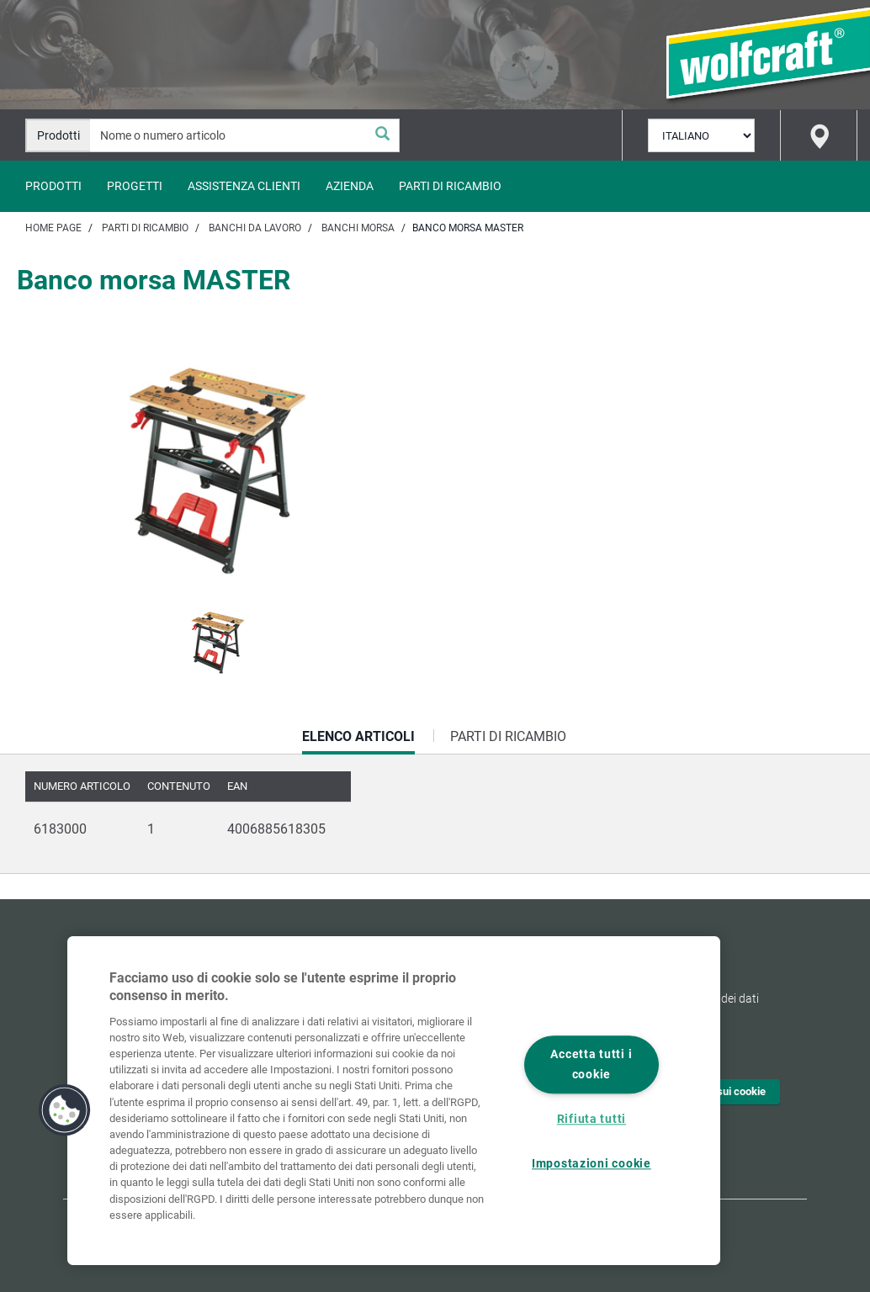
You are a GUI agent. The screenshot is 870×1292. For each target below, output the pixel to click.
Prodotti (53, 186)
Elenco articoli (358, 741)
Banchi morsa (358, 228)
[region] (393, 1100)
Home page (53, 228)
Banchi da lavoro (255, 228)
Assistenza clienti (244, 186)
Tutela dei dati (723, 998)
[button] (65, 1110)
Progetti (134, 186)
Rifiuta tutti (591, 1119)
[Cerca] (382, 135)
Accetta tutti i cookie (591, 1065)
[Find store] (818, 135)
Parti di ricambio (450, 186)
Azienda (350, 186)
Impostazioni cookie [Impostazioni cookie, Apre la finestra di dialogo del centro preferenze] (591, 1164)
